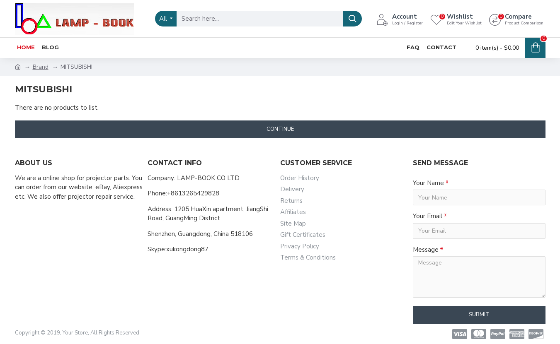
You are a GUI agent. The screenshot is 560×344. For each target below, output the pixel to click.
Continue (280, 129)
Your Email (427, 216)
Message (426, 249)
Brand (40, 67)
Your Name (428, 183)
